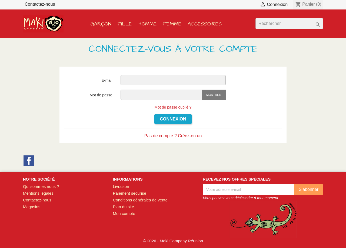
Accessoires (205, 24)
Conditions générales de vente (140, 200)
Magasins (31, 206)
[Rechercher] (289, 23)
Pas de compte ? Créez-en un (173, 135)
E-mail (107, 80)
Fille (125, 24)
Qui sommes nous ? (41, 186)
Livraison (121, 186)
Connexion (173, 119)
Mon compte (124, 213)
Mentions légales (38, 193)
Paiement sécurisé (129, 193)
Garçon (101, 24)
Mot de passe (100, 95)
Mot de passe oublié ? (173, 107)
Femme (172, 24)
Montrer (213, 94)
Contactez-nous (40, 4)
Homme (147, 24)
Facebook (29, 160)
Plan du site (123, 206)
